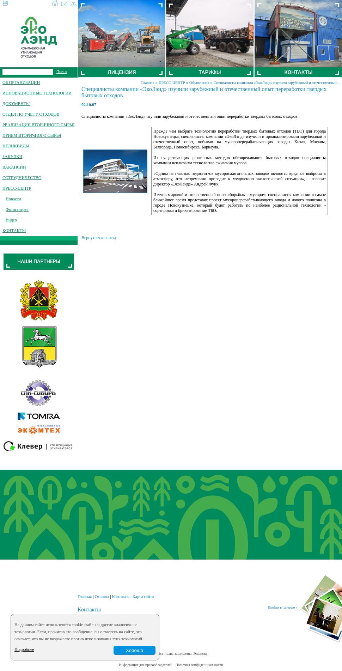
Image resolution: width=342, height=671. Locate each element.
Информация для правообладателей (145, 665)
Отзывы (102, 596)
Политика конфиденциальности (199, 665)
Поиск (61, 71)
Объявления (199, 82)
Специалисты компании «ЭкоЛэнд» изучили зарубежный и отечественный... (277, 82)
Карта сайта (143, 596)
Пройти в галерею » (283, 607)
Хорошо (134, 650)
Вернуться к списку (99, 237)
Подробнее (24, 649)
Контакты (121, 596)
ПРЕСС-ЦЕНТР (172, 82)
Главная (147, 82)
